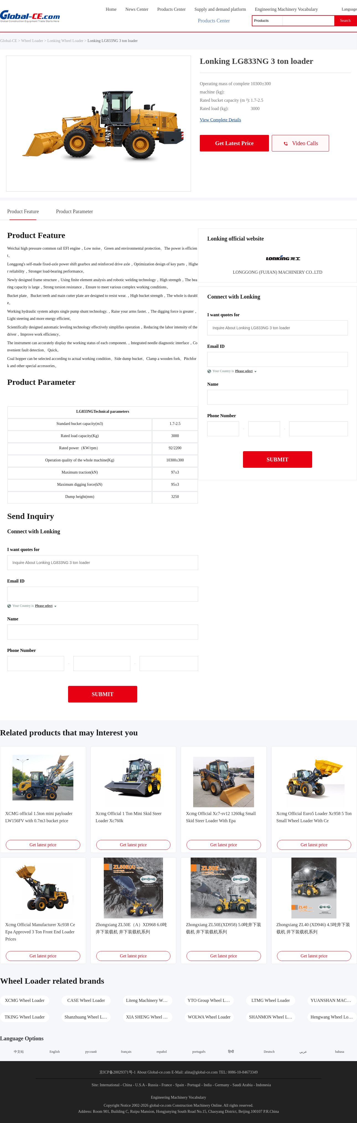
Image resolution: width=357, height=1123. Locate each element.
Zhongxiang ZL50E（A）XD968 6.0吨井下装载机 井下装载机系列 (131, 928)
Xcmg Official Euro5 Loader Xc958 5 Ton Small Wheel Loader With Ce (314, 817)
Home (111, 9)
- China (126, 1085)
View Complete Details (220, 119)
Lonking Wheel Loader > (67, 41)
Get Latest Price (234, 143)
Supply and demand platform (220, 9)
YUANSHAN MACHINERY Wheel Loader (334, 1000)
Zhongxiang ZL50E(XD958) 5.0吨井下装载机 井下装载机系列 (223, 928)
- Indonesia (262, 1085)
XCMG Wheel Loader (25, 1000)
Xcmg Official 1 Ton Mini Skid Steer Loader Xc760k (129, 817)
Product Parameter (74, 211)
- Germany (221, 1085)
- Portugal (193, 1085)
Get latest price (43, 844)
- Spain (178, 1085)
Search (345, 21)
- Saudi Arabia (241, 1085)
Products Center (171, 9)
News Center (136, 9)
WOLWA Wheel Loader (209, 1017)
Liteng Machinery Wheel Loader (149, 1000)
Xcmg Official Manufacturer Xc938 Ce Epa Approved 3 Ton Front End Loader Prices (40, 931)
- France (165, 1085)
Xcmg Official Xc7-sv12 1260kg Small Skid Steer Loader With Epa (221, 817)
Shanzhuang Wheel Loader (87, 1017)
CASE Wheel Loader (86, 1000)
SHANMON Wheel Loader (272, 1017)
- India (206, 1085)
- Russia (152, 1085)
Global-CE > (10, 41)
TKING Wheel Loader (25, 1017)
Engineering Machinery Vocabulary (286, 9)
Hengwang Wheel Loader (333, 1017)
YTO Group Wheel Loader (211, 1000)
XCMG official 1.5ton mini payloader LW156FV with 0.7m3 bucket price (39, 817)
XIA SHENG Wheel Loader (149, 1017)
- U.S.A (138, 1085)
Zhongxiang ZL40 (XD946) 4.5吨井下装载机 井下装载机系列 (313, 928)
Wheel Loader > (34, 41)
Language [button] (349, 9)
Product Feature (23, 214)
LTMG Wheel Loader (271, 1000)
